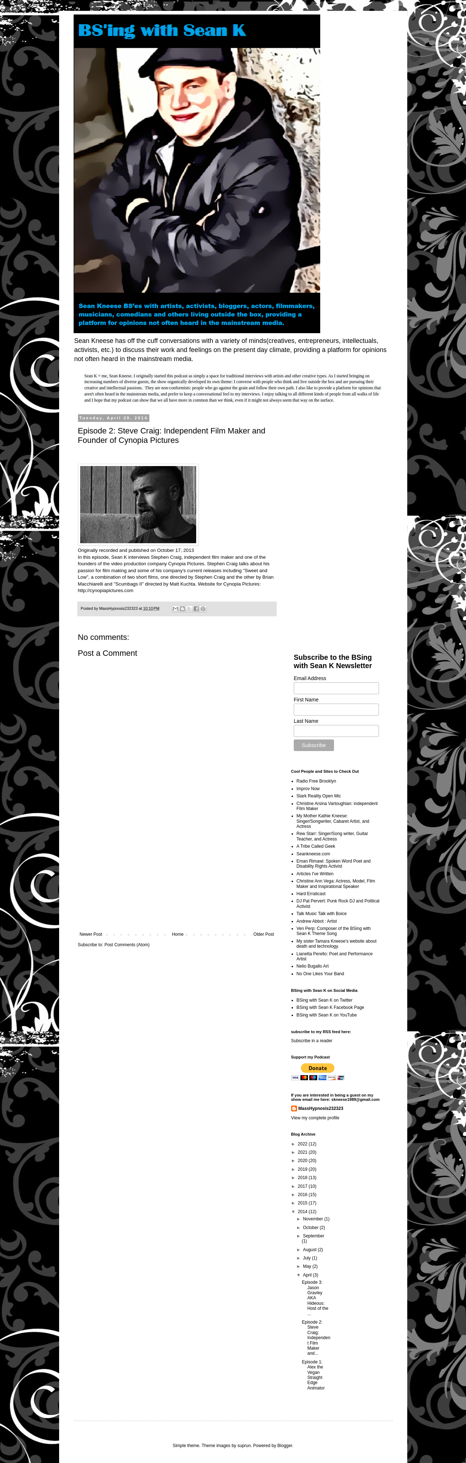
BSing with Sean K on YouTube (327, 1015)
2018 (303, 1177)
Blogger (284, 1445)
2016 (303, 1194)
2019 (303, 1169)
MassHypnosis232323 (320, 1108)
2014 (303, 1211)
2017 (303, 1186)
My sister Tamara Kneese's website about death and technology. (337, 944)
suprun (244, 1445)
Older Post (263, 934)
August (310, 1249)
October (311, 1227)
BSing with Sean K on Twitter (325, 1000)
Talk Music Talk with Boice (322, 913)
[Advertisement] (177, 872)
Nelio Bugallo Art (313, 966)
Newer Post (91, 934)
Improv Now (308, 788)
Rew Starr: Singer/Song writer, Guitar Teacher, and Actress (332, 836)
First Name (306, 700)
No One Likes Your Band (320, 973)
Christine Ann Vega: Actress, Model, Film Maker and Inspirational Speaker (336, 884)
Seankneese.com (313, 853)
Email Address (310, 678)
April (308, 1275)
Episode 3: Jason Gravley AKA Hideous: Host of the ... (315, 1298)
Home (177, 934)
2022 (303, 1143)
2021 (303, 1152)
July (307, 1258)
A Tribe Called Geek (316, 846)
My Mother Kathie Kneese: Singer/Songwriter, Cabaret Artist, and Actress (333, 821)
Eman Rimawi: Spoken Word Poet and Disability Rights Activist (334, 864)
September (313, 1235)
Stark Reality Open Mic (319, 795)
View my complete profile (315, 1117)
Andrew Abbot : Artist (317, 921)
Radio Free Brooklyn (316, 781)
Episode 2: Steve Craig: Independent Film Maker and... (316, 1338)
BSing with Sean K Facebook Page (330, 1007)
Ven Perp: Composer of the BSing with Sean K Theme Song (334, 931)
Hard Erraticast (311, 893)
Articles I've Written (315, 873)
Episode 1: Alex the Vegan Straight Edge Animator (313, 1375)
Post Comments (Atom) (127, 944)
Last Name (306, 721)
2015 (303, 1203)
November (313, 1218)
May (307, 1266)
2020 (303, 1160)
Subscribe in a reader (312, 1040)
